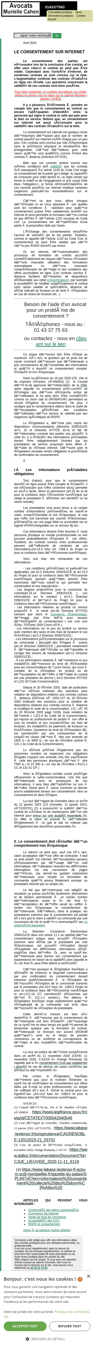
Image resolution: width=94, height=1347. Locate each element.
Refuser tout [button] (69, 1326)
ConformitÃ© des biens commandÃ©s (53, 1210)
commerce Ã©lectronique (69, 614)
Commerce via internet (43, 1213)
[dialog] (47, 1309)
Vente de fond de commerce (47, 1217)
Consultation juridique (60, 12)
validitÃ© (56, 166)
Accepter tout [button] (25, 1326)
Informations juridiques (60, 16)
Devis (78, 12)
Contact (81, 16)
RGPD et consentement (44, 1224)
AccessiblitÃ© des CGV (44, 1220)
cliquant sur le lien (61, 341)
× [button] (88, 1276)
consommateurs (58, 280)
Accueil (52, 19)
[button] (47, 1338)
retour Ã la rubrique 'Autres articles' (47, 1230)
